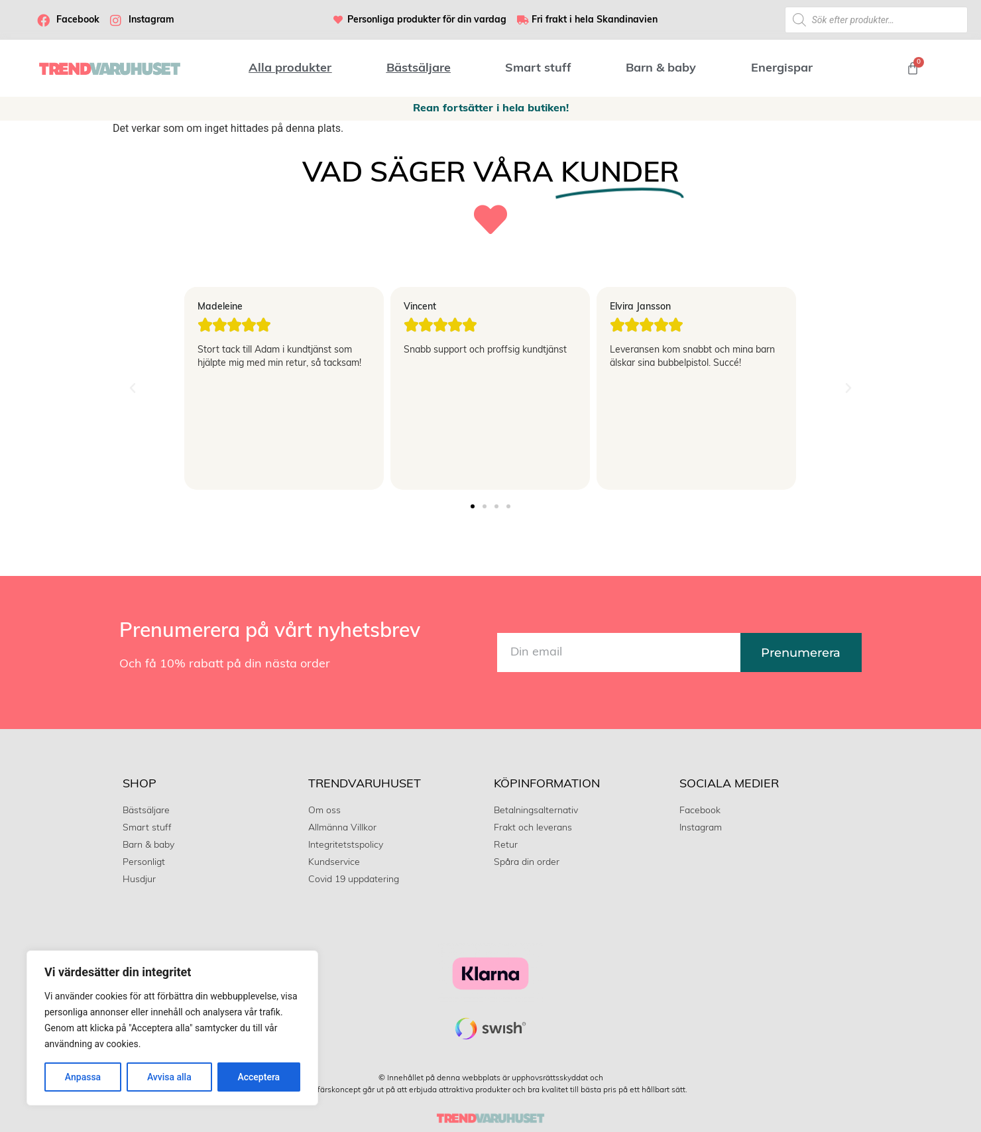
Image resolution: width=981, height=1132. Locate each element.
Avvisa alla (169, 1077)
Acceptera (258, 1077)
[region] (172, 1027)
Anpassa (83, 1077)
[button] (132, 388)
